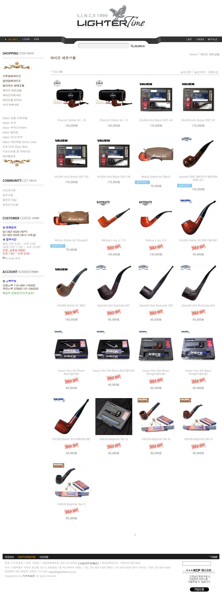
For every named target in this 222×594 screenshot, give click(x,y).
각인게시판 (9, 190)
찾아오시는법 (10, 204)
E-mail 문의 (11, 258)
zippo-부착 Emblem (15, 127)
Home (193, 54)
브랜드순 (213, 72)
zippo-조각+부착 (13, 137)
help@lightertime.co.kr (62, 572)
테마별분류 (9, 156)
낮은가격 (186, 72)
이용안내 (9, 557)
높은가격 (199, 72)
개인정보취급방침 (26, 557)
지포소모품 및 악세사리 (16, 151)
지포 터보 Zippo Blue (15, 146)
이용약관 (43, 557)
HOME (214, 557)
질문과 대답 (9, 200)
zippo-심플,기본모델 (15, 118)
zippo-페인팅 (10, 132)
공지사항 (8, 195)
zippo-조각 (9, 122)
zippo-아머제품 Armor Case (19, 142)
